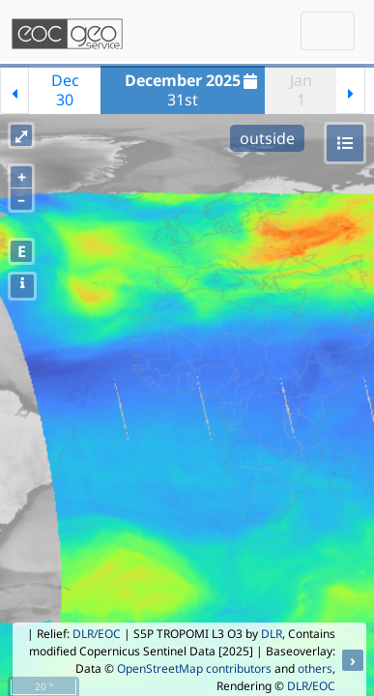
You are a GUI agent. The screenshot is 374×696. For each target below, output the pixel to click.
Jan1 (301, 90)
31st (193, 90)
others (315, 668)
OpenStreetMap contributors (194, 668)
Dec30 (65, 90)
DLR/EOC (96, 633)
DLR (271, 633)
